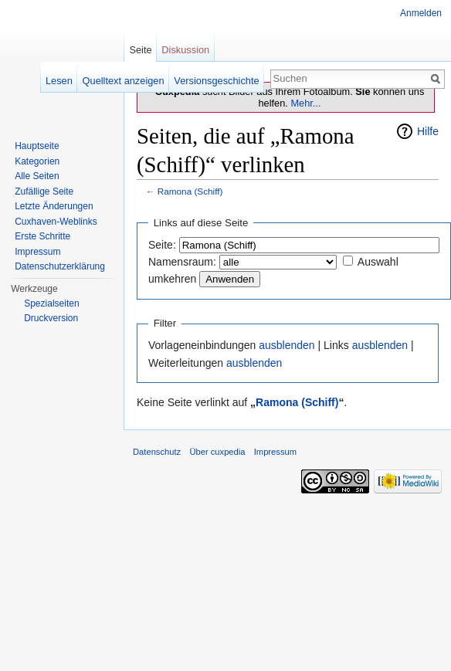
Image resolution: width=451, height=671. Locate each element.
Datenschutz (157, 451)
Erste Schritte (42, 236)
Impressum (37, 251)
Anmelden (421, 13)
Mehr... (305, 103)
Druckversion (51, 318)
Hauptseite (37, 146)
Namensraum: (182, 262)
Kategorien (37, 161)
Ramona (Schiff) (190, 191)
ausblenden (286, 345)
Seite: (162, 245)
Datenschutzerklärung (60, 266)
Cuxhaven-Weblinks (56, 221)
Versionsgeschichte (216, 80)
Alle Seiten (37, 176)
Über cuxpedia (217, 451)
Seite (140, 50)
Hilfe (428, 131)
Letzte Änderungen (54, 206)
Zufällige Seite (44, 191)
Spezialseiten (51, 303)
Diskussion (185, 50)
